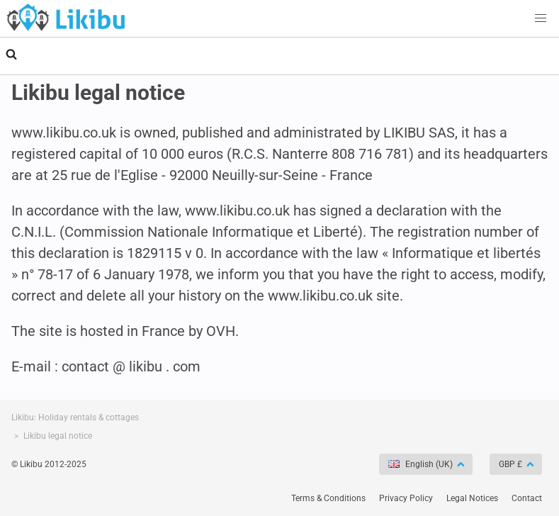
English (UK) (421, 464)
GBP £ (511, 464)
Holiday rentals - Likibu (66, 17)
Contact (527, 498)
